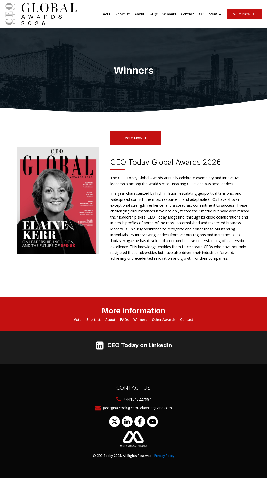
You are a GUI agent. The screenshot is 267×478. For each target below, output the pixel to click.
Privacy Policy (164, 455)
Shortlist (122, 14)
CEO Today (210, 14)
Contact (187, 14)
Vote (107, 14)
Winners (169, 14)
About (139, 14)
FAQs (153, 14)
